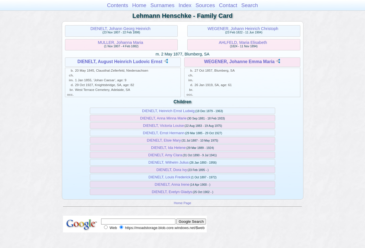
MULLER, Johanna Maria (120, 42)
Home (139, 5)
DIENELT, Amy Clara (165, 155)
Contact (228, 5)
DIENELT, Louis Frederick (170, 177)
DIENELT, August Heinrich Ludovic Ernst (119, 61)
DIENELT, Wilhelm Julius (168, 162)
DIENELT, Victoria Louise (163, 125)
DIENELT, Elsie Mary (164, 140)
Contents (117, 5)
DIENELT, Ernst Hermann (163, 133)
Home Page (182, 203)
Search (249, 5)
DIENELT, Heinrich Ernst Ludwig (168, 111)
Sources (205, 5)
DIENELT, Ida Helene (168, 148)
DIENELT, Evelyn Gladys (172, 192)
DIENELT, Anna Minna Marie (163, 118)
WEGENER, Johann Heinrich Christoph (243, 28)
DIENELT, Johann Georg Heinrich (120, 28)
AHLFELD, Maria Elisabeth (243, 42)
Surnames (162, 5)
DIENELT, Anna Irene (172, 184)
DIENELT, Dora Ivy (172, 170)
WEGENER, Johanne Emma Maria (239, 61)
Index (185, 5)
